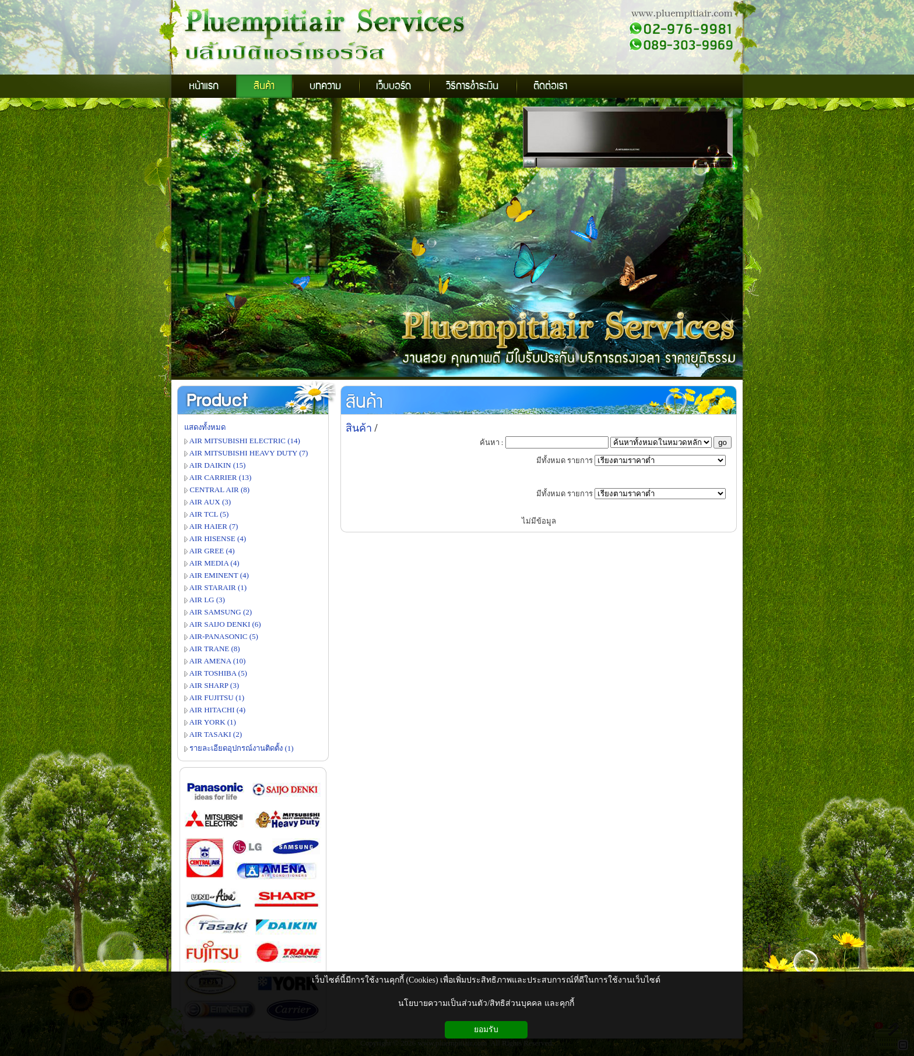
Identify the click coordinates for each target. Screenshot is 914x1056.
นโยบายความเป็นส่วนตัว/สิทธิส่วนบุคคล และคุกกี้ (486, 1003)
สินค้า (364, 402)
